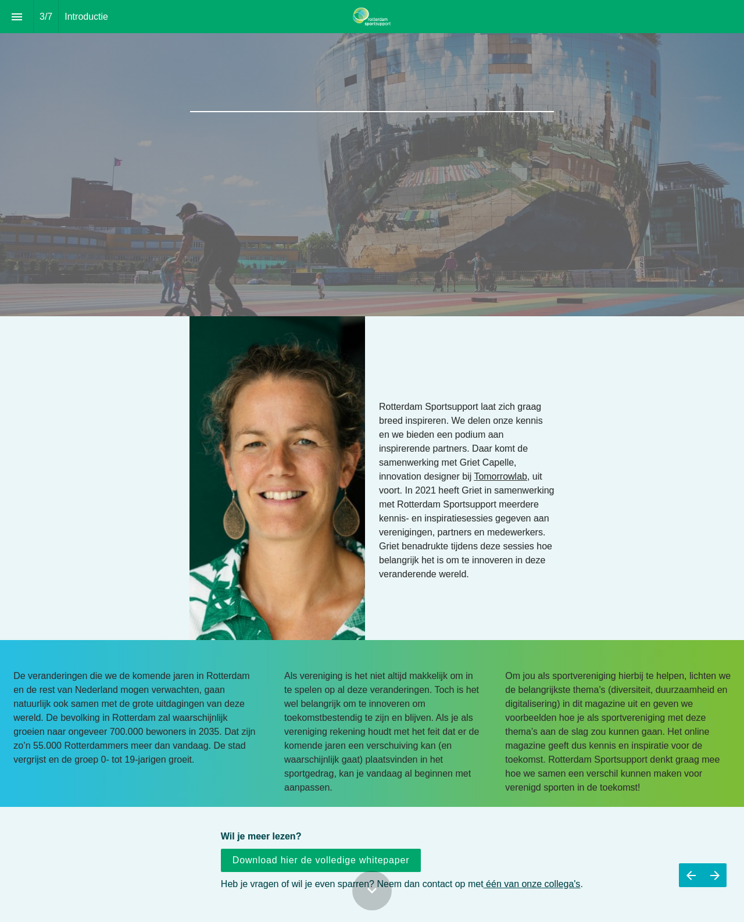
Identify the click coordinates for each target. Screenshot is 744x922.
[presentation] (372, 158)
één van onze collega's (532, 884)
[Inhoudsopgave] (16, 16)
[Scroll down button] (372, 890)
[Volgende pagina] (715, 875)
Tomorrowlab (500, 485)
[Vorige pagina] (691, 875)
